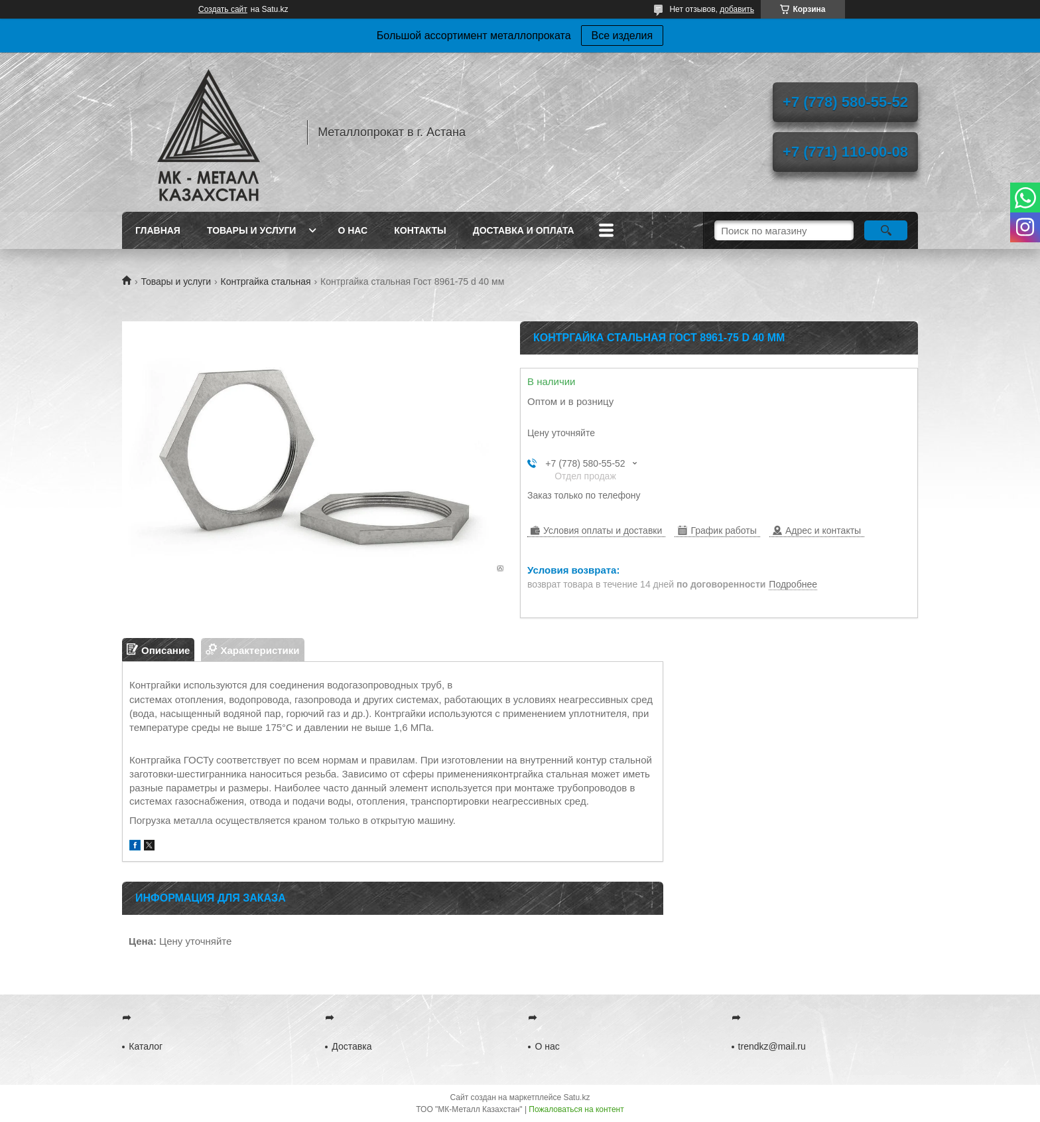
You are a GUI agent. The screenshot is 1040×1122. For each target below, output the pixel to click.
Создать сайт (222, 9)
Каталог (145, 1046)
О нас (352, 230)
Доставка (351, 1046)
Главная (157, 230)
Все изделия (622, 35)
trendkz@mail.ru (772, 1046)
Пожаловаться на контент (576, 1109)
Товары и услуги (251, 230)
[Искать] (885, 230)
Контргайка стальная (266, 281)
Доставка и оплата (523, 230)
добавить (737, 9)
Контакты (420, 230)
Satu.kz (576, 1097)
